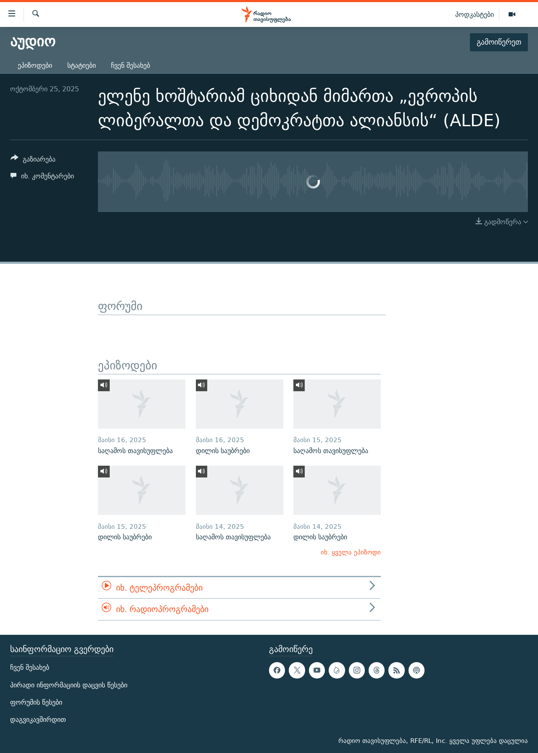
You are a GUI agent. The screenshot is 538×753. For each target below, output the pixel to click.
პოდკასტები (474, 14)
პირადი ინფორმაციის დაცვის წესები (68, 684)
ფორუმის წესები (36, 702)
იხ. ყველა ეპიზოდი (351, 552)
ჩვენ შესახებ (130, 65)
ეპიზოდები (35, 65)
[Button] (33, 160)
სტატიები (81, 65)
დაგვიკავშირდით (38, 719)
